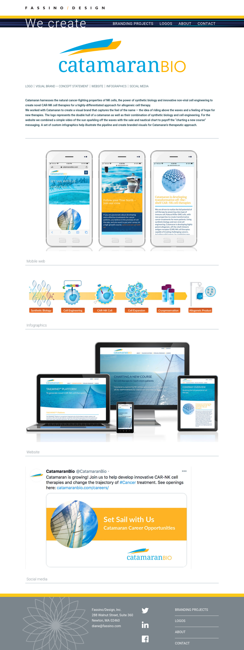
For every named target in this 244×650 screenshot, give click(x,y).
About (185, 24)
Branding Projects (133, 24)
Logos (166, 24)
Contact (207, 24)
